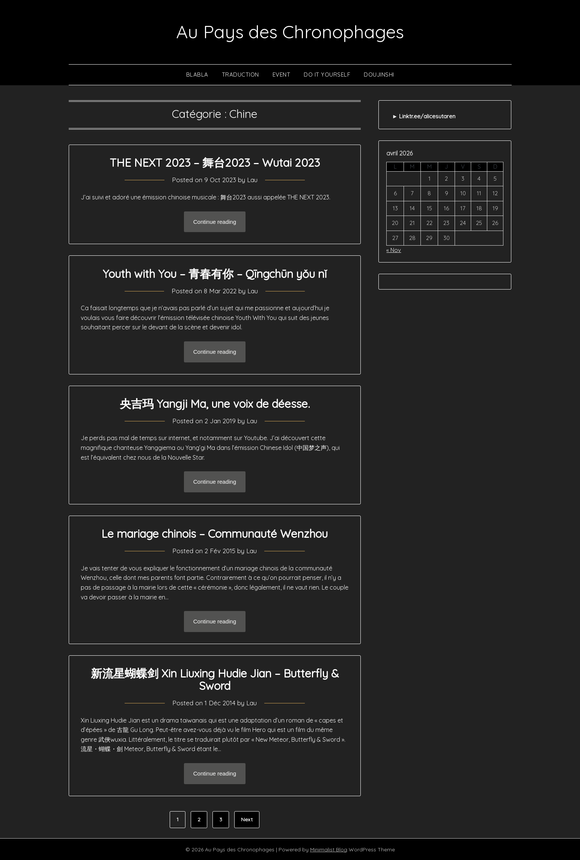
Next (247, 819)
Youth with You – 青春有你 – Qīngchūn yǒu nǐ (214, 273)
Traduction (240, 74)
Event (282, 74)
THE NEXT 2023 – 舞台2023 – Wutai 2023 (215, 162)
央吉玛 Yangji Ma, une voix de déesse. (215, 403)
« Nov (393, 249)
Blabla (197, 74)
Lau (252, 180)
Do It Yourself (327, 74)
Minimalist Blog (328, 849)
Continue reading (214, 221)
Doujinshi (379, 74)
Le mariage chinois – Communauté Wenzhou (214, 533)
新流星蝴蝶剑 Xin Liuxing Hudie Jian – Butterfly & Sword (215, 679)
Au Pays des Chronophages (290, 31)
